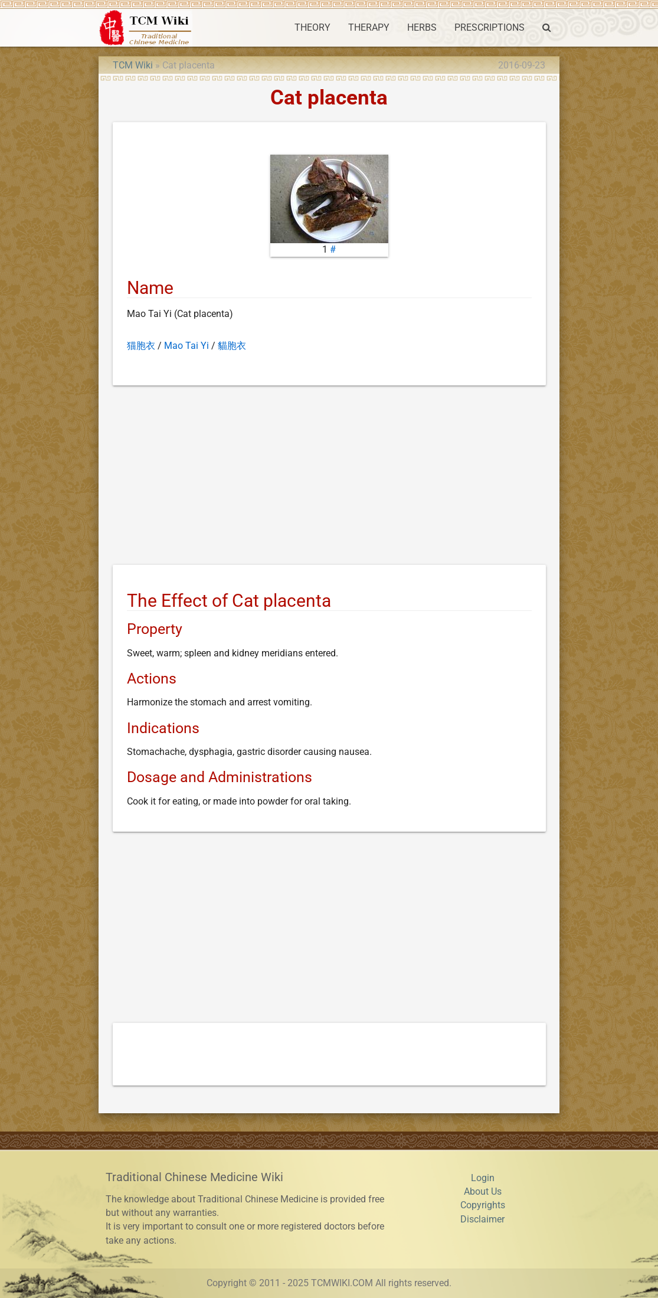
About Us (483, 1191)
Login (483, 1178)
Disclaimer (482, 1219)
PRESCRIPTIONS (489, 27)
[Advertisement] (329, 477)
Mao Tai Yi (186, 346)
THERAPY (368, 27)
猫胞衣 (141, 346)
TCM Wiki (133, 65)
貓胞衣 (232, 346)
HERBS (422, 27)
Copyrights (482, 1205)
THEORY (312, 27)
